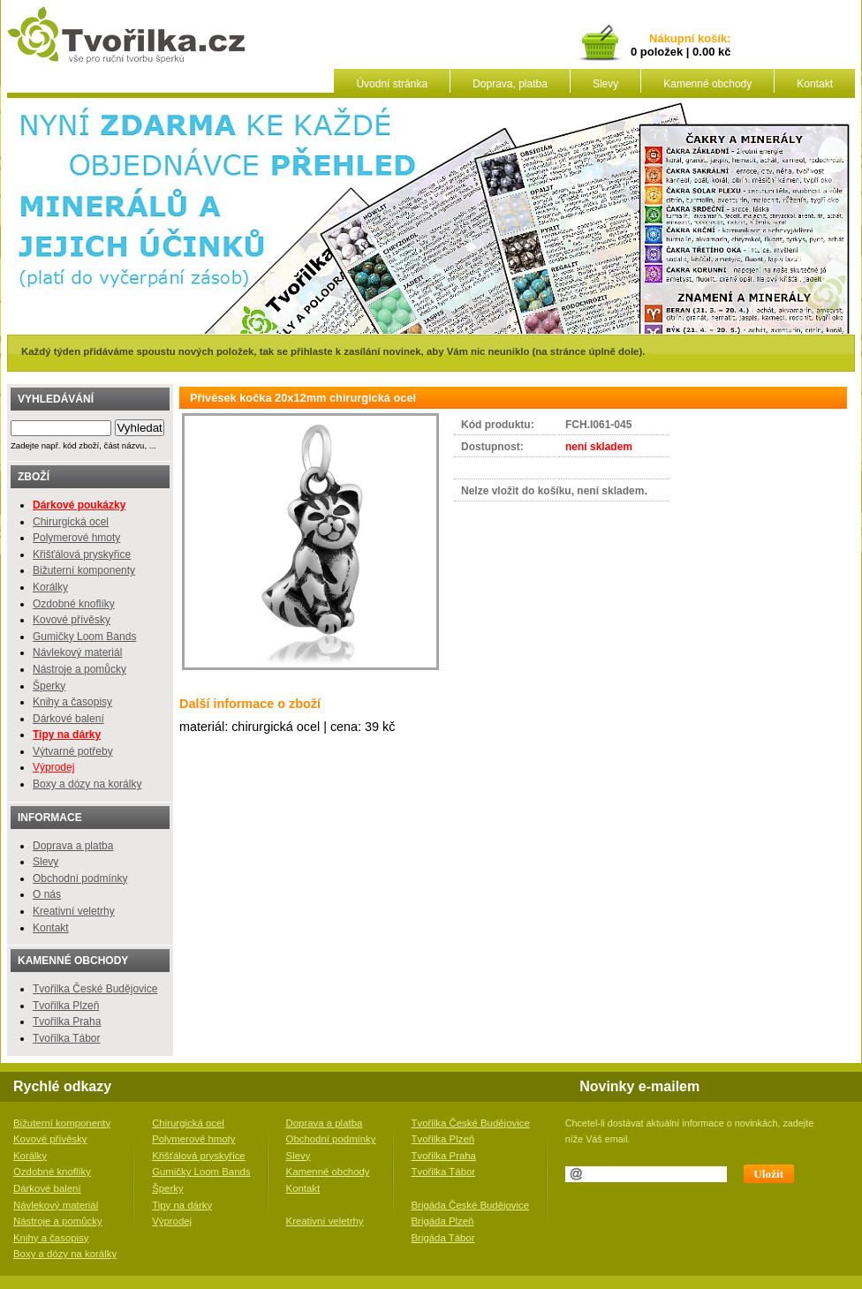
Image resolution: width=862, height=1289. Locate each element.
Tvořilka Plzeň (66, 1005)
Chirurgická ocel (71, 522)
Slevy (605, 84)
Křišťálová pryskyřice (82, 554)
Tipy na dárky (182, 1205)
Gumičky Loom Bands (84, 636)
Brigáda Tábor (443, 1237)
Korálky (50, 587)
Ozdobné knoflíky (74, 604)
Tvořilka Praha (67, 1021)
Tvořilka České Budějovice (95, 989)
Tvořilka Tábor (66, 1038)
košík (709, 39)
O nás (47, 894)
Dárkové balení (68, 718)
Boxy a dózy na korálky (87, 784)
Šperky (49, 686)
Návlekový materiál (77, 652)
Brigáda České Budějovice (471, 1205)
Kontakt (815, 84)
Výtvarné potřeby (73, 751)
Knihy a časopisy (72, 702)
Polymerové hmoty (76, 537)
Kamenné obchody (707, 84)
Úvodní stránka (391, 84)
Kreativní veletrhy (74, 911)
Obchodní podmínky (80, 878)
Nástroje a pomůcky (79, 669)
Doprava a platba (73, 846)
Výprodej (53, 767)
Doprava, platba (510, 84)
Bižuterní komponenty (84, 570)
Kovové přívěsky (71, 620)
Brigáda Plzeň (443, 1221)
